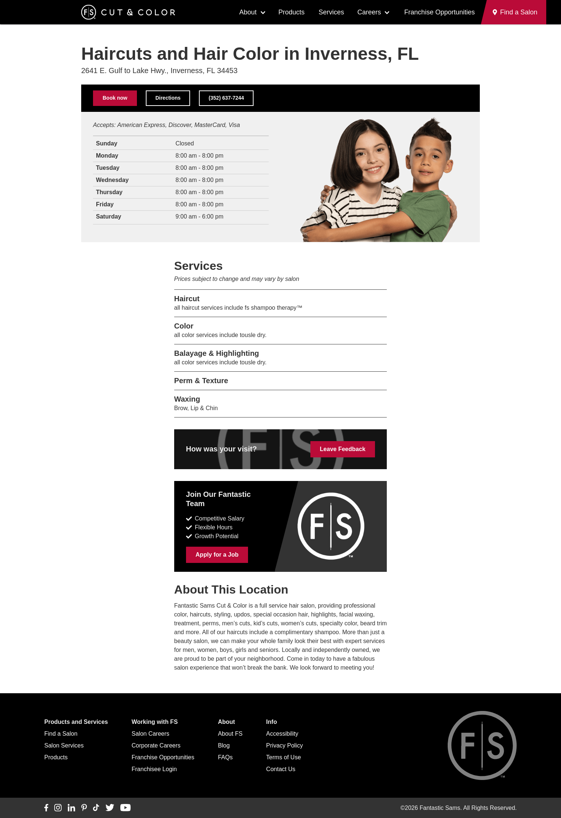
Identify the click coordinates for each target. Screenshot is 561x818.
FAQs (225, 757)
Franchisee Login (154, 769)
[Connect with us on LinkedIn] (71, 808)
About (248, 12)
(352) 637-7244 (226, 98)
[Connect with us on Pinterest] (84, 808)
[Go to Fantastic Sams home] (128, 12)
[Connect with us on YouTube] (125, 808)
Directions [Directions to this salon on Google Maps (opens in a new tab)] (167, 98)
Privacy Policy (284, 745)
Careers (369, 12)
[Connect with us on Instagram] (58, 808)
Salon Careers (150, 734)
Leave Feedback (343, 449)
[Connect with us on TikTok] (96, 808)
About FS (230, 734)
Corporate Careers (156, 745)
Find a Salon (61, 734)
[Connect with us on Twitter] (109, 808)
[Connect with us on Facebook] (46, 808)
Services (331, 12)
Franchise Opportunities (439, 12)
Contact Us (280, 769)
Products (291, 12)
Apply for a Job (217, 554)
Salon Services (64, 745)
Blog (224, 745)
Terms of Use (283, 757)
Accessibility (282, 734)
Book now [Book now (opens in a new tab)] (115, 98)
